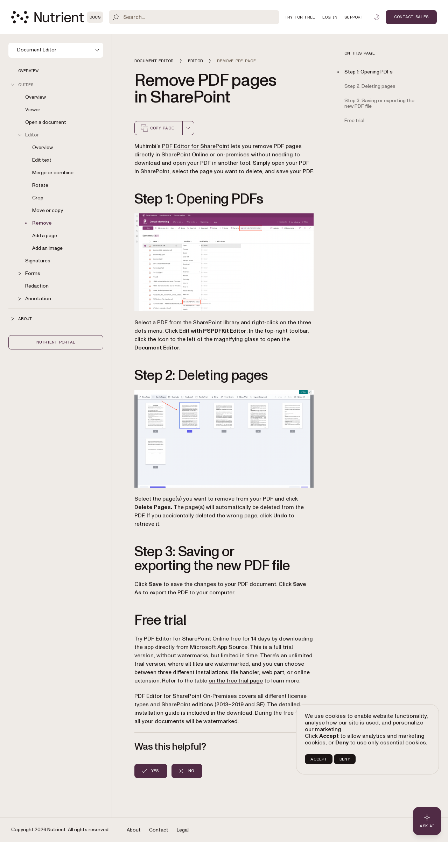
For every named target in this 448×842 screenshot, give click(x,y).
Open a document (45, 122)
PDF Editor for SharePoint (195, 146)
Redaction (37, 286)
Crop (37, 197)
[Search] (194, 17)
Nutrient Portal (56, 342)
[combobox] (188, 128)
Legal (183, 830)
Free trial (354, 120)
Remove (42, 223)
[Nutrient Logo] (57, 17)
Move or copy (47, 210)
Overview (28, 71)
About (134, 830)
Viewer (32, 109)
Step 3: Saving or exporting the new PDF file (379, 103)
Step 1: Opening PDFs (368, 72)
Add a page (44, 235)
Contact (158, 830)
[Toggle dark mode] (376, 17)
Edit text (41, 160)
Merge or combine (53, 172)
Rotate (40, 185)
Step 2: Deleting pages (370, 86)
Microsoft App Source (218, 647)
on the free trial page (236, 681)
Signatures (37, 260)
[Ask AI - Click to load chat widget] (427, 821)
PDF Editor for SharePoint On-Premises (185, 696)
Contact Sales (411, 17)
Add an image (47, 248)
